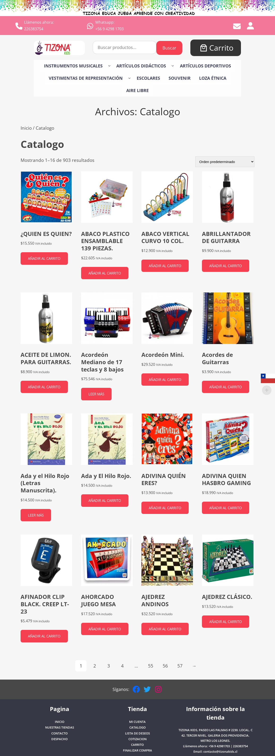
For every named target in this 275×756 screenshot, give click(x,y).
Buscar (169, 48)
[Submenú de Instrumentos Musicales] (109, 65)
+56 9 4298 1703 (109, 28)
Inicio (26, 128)
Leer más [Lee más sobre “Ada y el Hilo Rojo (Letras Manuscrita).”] (36, 515)
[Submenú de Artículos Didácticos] (172, 65)
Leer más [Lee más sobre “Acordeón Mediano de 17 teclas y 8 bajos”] (96, 394)
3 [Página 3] (108, 666)
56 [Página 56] (165, 666)
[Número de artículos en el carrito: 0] (203, 47)
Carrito (221, 48)
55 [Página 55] (150, 666)
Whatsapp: (104, 22)
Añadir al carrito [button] (44, 258)
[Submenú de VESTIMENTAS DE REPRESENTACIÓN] (129, 77)
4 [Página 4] (122, 666)
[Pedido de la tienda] (224, 161)
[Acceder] (250, 25)
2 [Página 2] (94, 666)
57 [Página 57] (180, 666)
